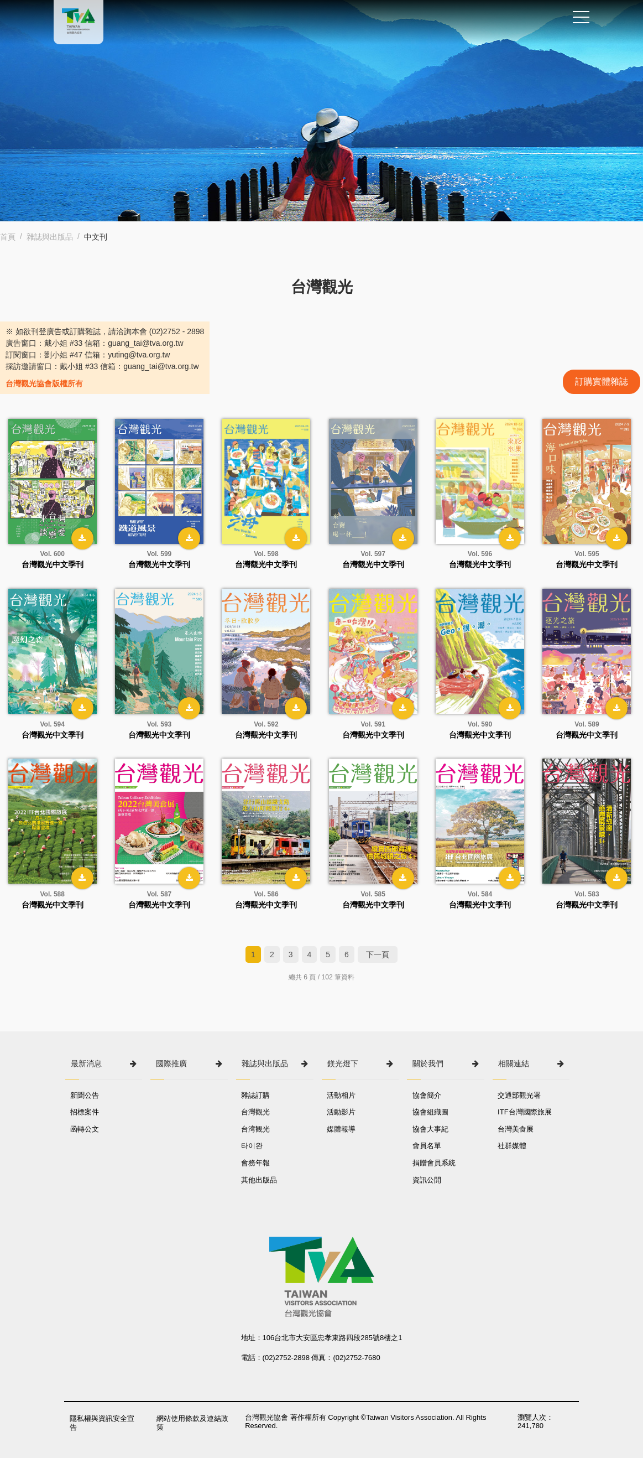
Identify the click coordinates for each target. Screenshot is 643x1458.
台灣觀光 (256, 1112)
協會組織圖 (430, 1112)
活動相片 (341, 1095)
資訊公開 (426, 1180)
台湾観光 (256, 1129)
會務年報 (256, 1163)
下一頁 (377, 954)
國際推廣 (171, 1063)
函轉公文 (85, 1129)
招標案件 (85, 1112)
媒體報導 (341, 1129)
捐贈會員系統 (434, 1163)
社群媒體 (512, 1146)
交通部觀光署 (519, 1095)
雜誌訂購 (256, 1095)
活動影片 (341, 1112)
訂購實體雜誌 (601, 381)
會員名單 (426, 1146)
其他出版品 (260, 1180)
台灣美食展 (516, 1129)
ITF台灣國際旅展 (525, 1112)
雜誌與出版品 (50, 236)
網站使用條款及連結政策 (193, 1422)
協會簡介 (426, 1095)
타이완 (252, 1146)
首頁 (7, 236)
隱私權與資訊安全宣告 (102, 1422)
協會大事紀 (430, 1129)
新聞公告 (85, 1095)
